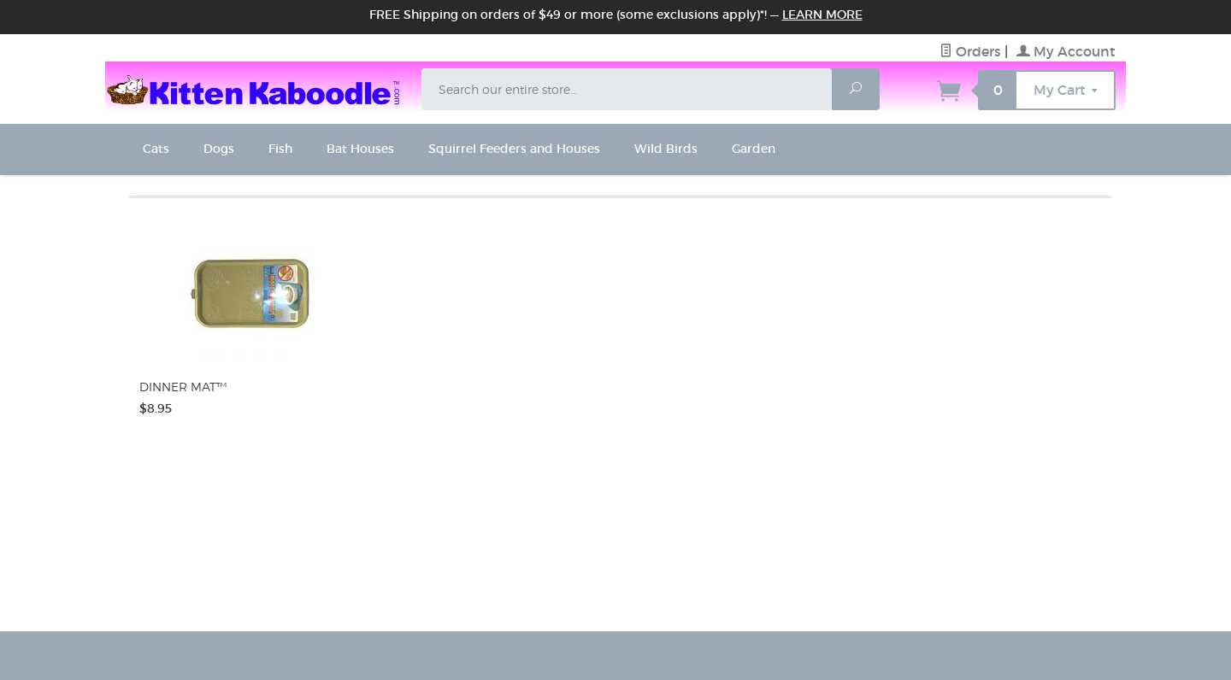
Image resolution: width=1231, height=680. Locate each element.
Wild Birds (666, 148)
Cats (156, 148)
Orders (970, 51)
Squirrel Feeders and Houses (514, 148)
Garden (753, 148)
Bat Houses (360, 148)
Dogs (218, 148)
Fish (280, 148)
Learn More (822, 14)
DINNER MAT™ (183, 386)
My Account (1066, 51)
